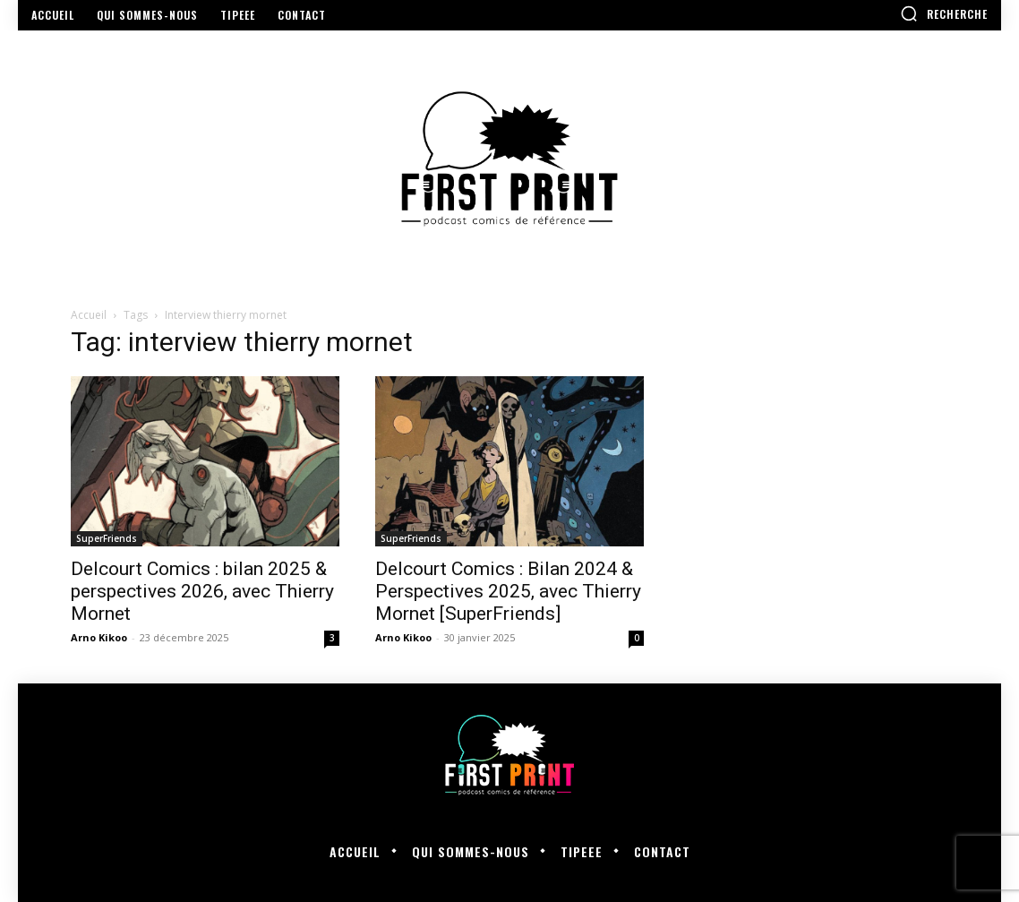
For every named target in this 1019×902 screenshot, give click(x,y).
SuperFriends (106, 538)
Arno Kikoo (99, 637)
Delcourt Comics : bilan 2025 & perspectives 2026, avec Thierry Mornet (202, 591)
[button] (944, 13)
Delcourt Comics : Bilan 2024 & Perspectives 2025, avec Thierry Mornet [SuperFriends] (508, 591)
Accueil (89, 314)
